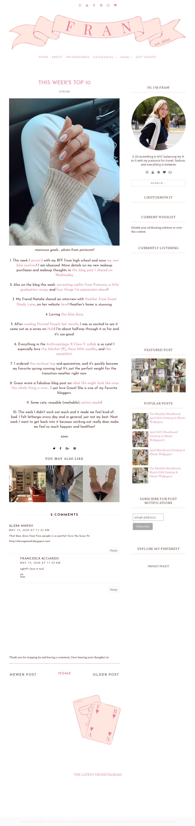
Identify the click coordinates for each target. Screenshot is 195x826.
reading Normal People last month (51, 324)
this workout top (42, 364)
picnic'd (37, 260)
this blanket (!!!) (53, 349)
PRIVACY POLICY (158, 566)
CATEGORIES (103, 57)
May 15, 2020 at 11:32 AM (29, 530)
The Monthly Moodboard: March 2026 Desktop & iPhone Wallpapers (165, 472)
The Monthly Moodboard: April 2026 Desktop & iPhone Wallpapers (167, 418)
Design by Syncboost (161, 821)
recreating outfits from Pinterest (82, 285)
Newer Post (23, 675)
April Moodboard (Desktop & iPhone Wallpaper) (167, 452)
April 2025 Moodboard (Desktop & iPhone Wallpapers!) (163, 436)
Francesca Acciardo (39, 558)
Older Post (106, 675)
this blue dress (72, 314)
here (64, 304)
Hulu (50, 329)
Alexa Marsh (21, 526)
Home (43, 57)
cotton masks (91, 402)
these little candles (82, 349)
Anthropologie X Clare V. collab (71, 344)
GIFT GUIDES (146, 57)
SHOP (124, 57)
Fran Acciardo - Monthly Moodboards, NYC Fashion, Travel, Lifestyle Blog (96, 821)
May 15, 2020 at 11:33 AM (40, 562)
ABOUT (57, 57)
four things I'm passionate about (82, 290)
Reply (114, 550)
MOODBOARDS (78, 57)
